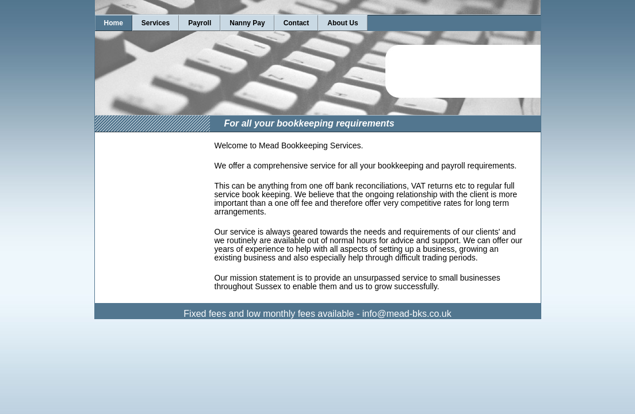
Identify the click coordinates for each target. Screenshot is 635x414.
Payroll (199, 23)
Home (113, 23)
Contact (296, 23)
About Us (342, 23)
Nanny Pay (247, 23)
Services (155, 23)
